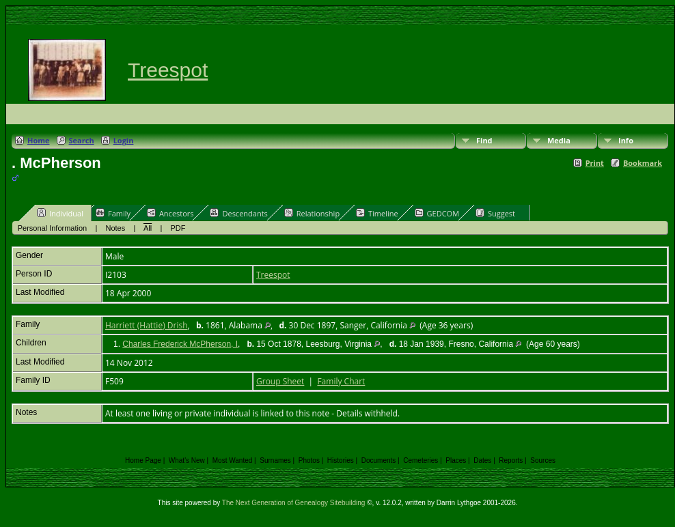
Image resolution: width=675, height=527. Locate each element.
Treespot (168, 70)
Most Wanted (232, 460)
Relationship (312, 213)
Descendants (238, 213)
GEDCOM (437, 213)
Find (484, 140)
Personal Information (52, 228)
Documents (378, 460)
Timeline (377, 213)
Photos (309, 460)
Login (123, 140)
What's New (187, 460)
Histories (340, 460)
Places (455, 460)
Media (558, 140)
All (147, 228)
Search (81, 140)
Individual (60, 213)
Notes (116, 228)
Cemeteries (420, 460)
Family (113, 213)
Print (595, 163)
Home (38, 140)
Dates (482, 460)
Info (625, 140)
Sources (542, 460)
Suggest (495, 213)
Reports (511, 460)
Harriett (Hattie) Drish (146, 325)
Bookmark (642, 163)
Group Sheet (280, 381)
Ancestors (170, 213)
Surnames (275, 460)
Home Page (143, 460)
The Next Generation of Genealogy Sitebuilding (294, 503)
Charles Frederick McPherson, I (180, 344)
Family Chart (341, 381)
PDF (178, 228)
